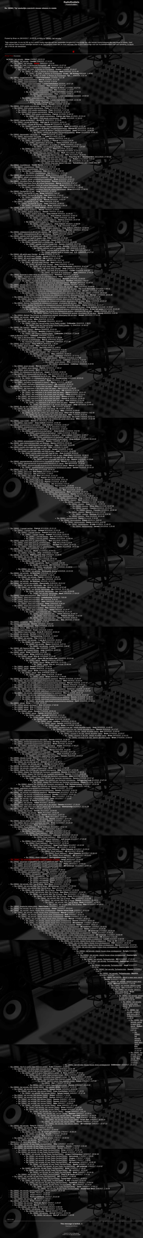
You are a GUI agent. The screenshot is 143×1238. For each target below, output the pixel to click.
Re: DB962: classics (68, 500)
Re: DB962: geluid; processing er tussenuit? (27, 175)
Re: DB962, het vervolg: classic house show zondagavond (32, 910)
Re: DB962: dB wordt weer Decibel (23, 254)
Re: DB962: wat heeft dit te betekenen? (53, 271)
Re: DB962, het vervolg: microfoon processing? (28, 768)
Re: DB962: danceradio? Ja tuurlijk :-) (25, 134)
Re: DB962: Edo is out (19, 470)
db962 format (35, 102)
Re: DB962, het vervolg (19, 61)
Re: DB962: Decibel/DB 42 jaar (22, 191)
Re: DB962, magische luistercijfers (23, 906)
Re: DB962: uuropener (19, 622)
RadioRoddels (71, 4)
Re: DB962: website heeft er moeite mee (26, 236)
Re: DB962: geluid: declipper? (25, 705)
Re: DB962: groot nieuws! (20, 344)
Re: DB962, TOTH (17, 628)
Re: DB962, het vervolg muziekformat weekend (28, 792)
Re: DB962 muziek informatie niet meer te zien (28, 447)
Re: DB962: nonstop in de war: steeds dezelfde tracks (70, 727)
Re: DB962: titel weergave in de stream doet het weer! (31, 386)
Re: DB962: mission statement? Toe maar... (27, 748)
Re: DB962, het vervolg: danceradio (24, 583)
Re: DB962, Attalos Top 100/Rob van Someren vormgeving (33, 770)
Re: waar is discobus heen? (25, 338)
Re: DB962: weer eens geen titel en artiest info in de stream (33, 805)
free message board (75, 1234)
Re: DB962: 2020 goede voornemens (24, 106)
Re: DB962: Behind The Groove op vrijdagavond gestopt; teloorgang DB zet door (41, 287)
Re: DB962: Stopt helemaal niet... (35, 610)
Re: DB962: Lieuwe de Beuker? (22, 120)
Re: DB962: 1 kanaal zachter (21, 528)
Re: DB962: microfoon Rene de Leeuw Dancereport (30, 181)
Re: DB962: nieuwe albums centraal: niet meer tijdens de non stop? (36, 285)
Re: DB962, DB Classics (19, 327)
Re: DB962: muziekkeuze (20, 165)
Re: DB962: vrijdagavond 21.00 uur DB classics (28, 232)
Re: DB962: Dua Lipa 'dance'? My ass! (41, 151)
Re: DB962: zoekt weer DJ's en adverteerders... (28, 541)
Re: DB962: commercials (20, 624)
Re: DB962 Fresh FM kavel (20, 630)
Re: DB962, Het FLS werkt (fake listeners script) (29, 1067)
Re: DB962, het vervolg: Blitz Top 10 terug (26, 884)
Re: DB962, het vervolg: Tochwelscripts (99, 959)
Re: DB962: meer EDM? (19, 421)
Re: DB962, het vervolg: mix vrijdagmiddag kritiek (29, 798)
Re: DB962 (45, 1083)
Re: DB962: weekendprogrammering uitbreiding (28, 740)
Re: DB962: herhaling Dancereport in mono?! (27, 380)
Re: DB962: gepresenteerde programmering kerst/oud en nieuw (35, 461)
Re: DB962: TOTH (17, 549)
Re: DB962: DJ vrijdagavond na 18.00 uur (26, 372)
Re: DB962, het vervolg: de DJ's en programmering (30, 908)
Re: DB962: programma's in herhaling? (25, 425)
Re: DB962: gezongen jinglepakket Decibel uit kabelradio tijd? (34, 862)
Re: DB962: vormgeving (31, 874)
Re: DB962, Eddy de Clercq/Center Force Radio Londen (43, 323)
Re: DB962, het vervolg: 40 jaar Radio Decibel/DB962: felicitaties (39, 1146)
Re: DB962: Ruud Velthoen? (21, 825)
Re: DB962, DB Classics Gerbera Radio (37, 333)
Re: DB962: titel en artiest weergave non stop (28, 821)
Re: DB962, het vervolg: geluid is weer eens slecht (122, 977)
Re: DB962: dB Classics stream (22, 648)
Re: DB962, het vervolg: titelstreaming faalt (27, 1191)
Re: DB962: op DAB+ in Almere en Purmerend (28, 65)
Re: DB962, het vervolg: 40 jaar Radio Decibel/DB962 (31, 1144)
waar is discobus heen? (19, 336)
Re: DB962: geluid (17, 652)
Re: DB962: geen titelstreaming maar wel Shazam (29, 443)
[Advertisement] (19, 23)
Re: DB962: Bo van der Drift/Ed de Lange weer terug (30, 407)
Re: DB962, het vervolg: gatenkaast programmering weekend (34, 679)
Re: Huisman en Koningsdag (29, 340)
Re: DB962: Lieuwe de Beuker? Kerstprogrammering (42, 126)
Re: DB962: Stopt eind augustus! (23, 595)
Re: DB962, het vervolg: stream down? (25, 766)
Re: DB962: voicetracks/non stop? (23, 868)
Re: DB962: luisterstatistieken (21, 78)
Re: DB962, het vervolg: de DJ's (22, 760)
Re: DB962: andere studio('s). (21, 208)
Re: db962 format (40, 104)
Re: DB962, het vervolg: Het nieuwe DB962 (27, 1087)
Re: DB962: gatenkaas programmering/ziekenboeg (30, 788)
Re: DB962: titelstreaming (40, 484)
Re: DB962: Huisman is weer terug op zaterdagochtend (31, 275)
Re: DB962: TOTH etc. (23, 551)
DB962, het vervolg (53, 38)
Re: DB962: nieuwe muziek (20, 758)
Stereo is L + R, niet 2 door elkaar (23, 1142)
